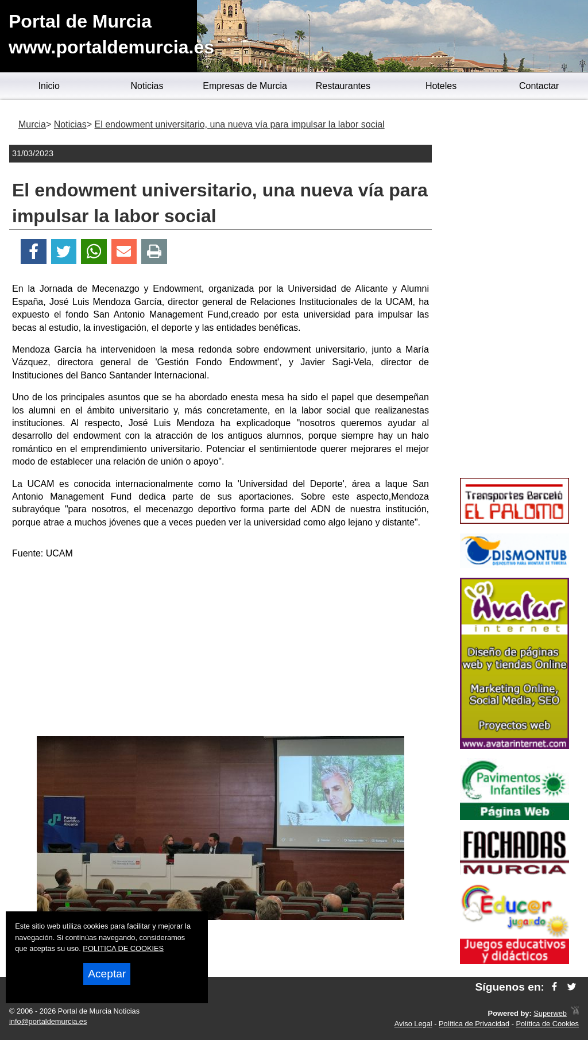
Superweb (550, 1013)
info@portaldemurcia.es (48, 1021)
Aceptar (107, 974)
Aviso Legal (413, 1023)
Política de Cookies (547, 1023)
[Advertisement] (220, 650)
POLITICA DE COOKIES (123, 948)
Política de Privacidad (474, 1023)
